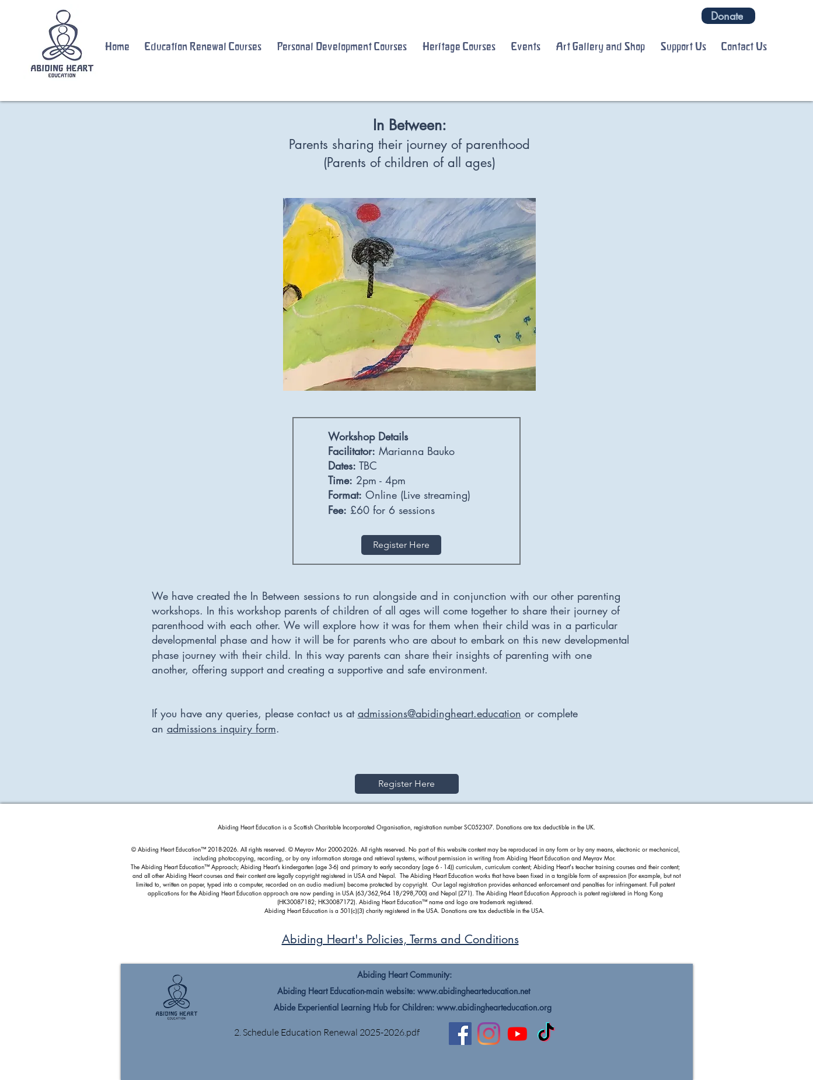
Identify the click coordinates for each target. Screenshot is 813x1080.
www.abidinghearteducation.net (473, 990)
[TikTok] (546, 1033)
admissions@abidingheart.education (439, 713)
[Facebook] (460, 1033)
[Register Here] (401, 545)
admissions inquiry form (221, 728)
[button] (203, 46)
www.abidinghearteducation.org (494, 1007)
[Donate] (728, 16)
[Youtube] (517, 1033)
